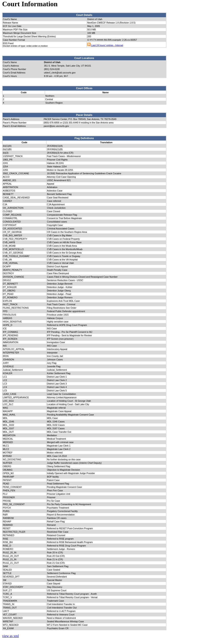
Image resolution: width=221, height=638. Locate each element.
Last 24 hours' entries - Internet (105, 45)
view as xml (10, 636)
